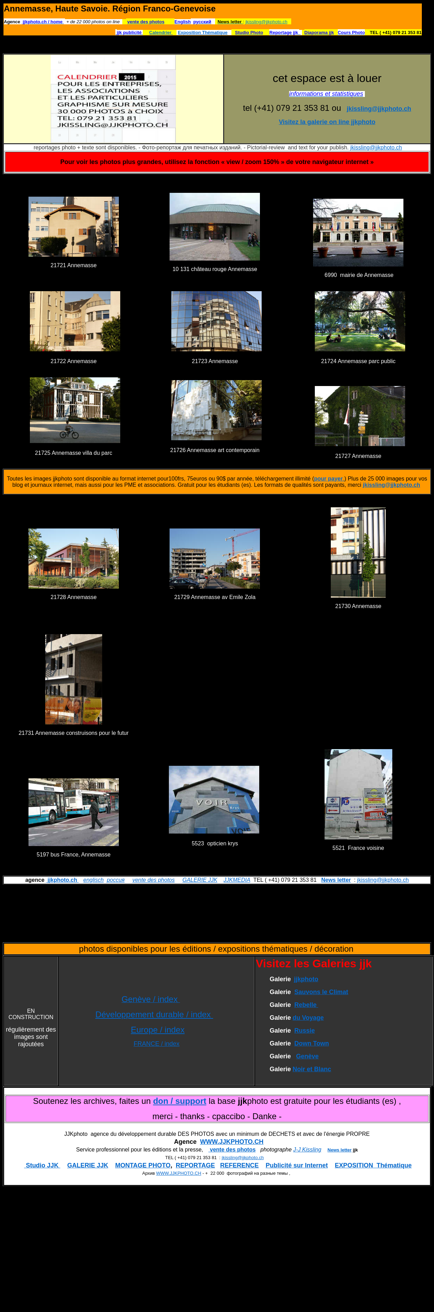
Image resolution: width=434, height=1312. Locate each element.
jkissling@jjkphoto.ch (266, 21)
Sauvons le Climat (321, 992)
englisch (93, 880)
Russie (304, 1030)
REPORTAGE (195, 1165)
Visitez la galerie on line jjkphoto (327, 121)
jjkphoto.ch (62, 880)
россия (115, 880)
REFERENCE (239, 1165)
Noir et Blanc (312, 1069)
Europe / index (158, 1029)
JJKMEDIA (236, 880)
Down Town (311, 1043)
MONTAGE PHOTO (142, 1165)
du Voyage (308, 1017)
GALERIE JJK (199, 880)
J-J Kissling (307, 1150)
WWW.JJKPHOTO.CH (232, 1141)
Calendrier (161, 32)
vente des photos (153, 880)
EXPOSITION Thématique (373, 1165)
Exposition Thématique (203, 32)
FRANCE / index (156, 1043)
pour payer (328, 479)
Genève (307, 1056)
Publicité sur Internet (297, 1165)
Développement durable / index (154, 1014)
